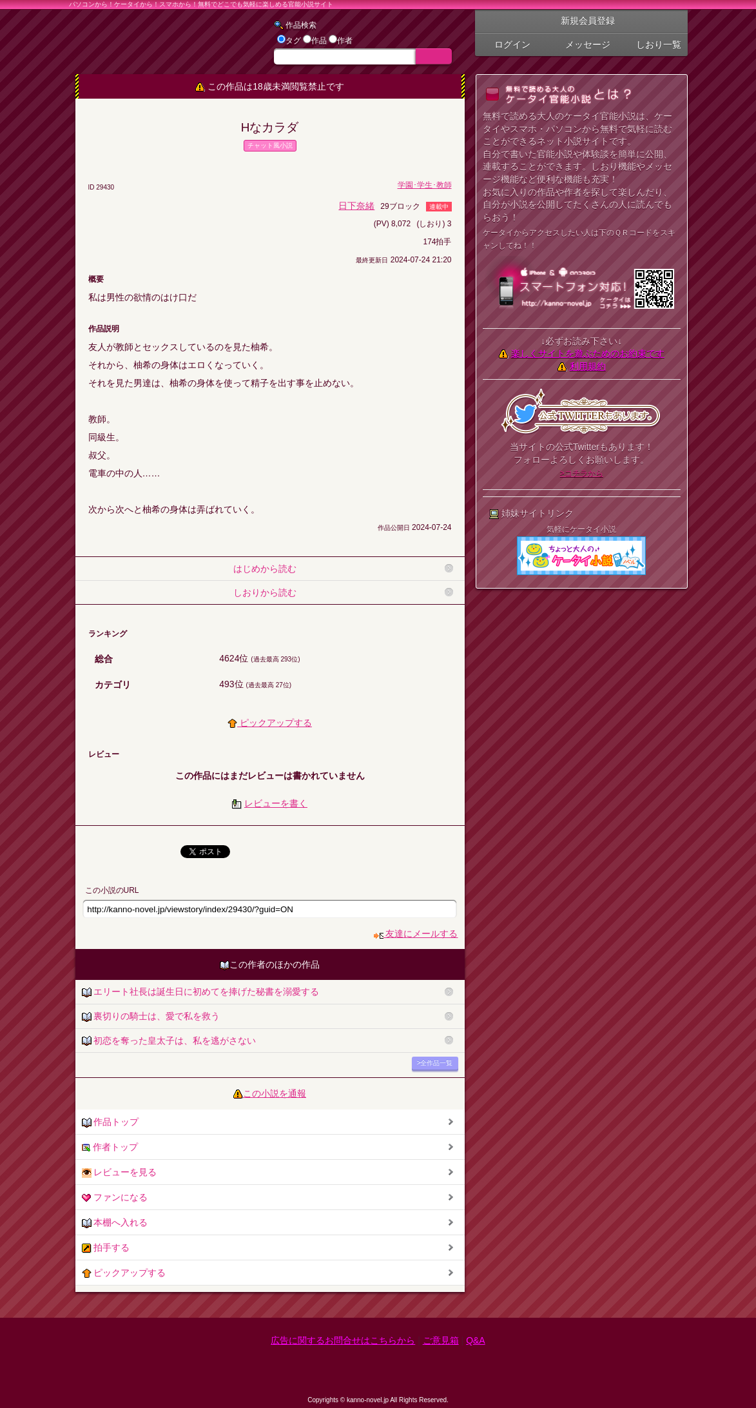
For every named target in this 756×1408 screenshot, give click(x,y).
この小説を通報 (274, 1093)
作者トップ (110, 1147)
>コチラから (581, 473)
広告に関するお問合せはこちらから (343, 1340)
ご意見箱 (441, 1340)
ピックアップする (270, 723)
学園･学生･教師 (425, 185)
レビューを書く (275, 803)
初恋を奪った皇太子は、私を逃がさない (169, 1040)
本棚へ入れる (115, 1222)
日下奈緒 (356, 205)
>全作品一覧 (435, 1062)
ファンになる (115, 1197)
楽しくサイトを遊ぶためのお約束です (587, 353)
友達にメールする (416, 933)
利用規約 (588, 366)
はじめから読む (264, 568)
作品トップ (110, 1122)
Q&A (475, 1340)
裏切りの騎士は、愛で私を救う (151, 1016)
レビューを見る (119, 1172)
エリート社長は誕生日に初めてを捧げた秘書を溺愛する (201, 991)
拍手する (106, 1247)
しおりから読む (264, 592)
